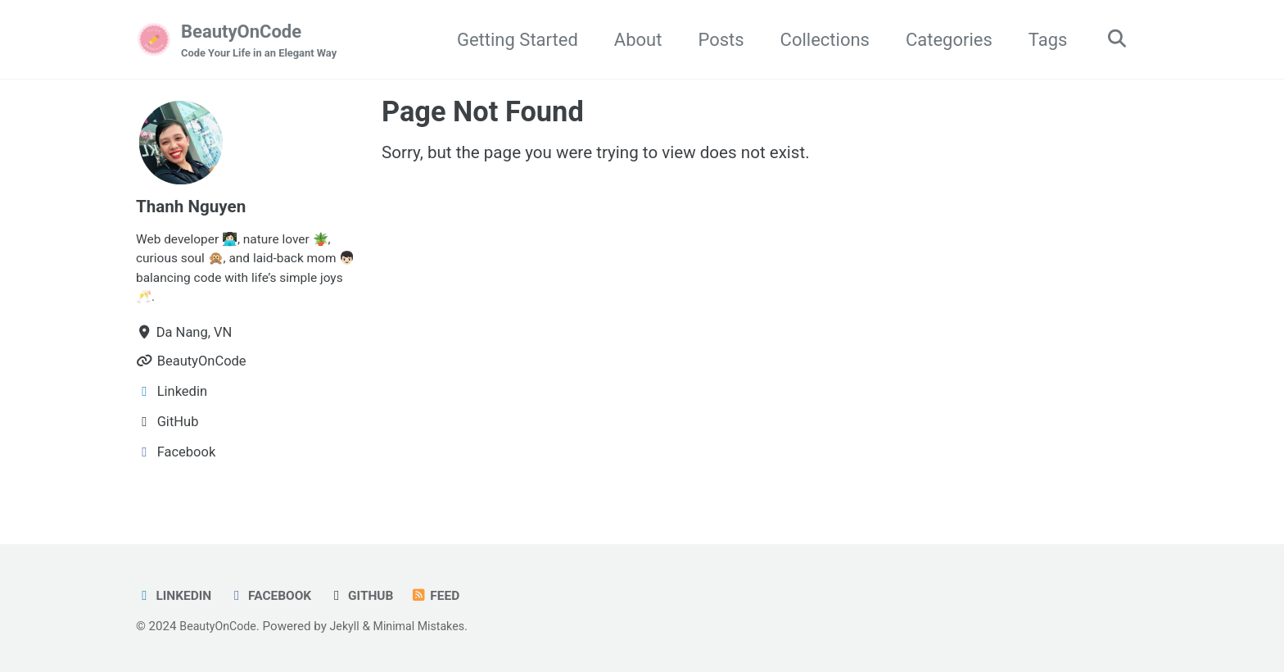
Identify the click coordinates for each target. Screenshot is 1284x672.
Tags (1042, 40)
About (632, 40)
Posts (715, 40)
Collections (819, 40)
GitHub (371, 596)
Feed (447, 596)
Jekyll (351, 627)
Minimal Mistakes (428, 627)
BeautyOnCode (264, 41)
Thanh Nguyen (194, 208)
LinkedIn (175, 596)
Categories (943, 40)
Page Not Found (483, 113)
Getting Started (511, 40)
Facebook (276, 596)
